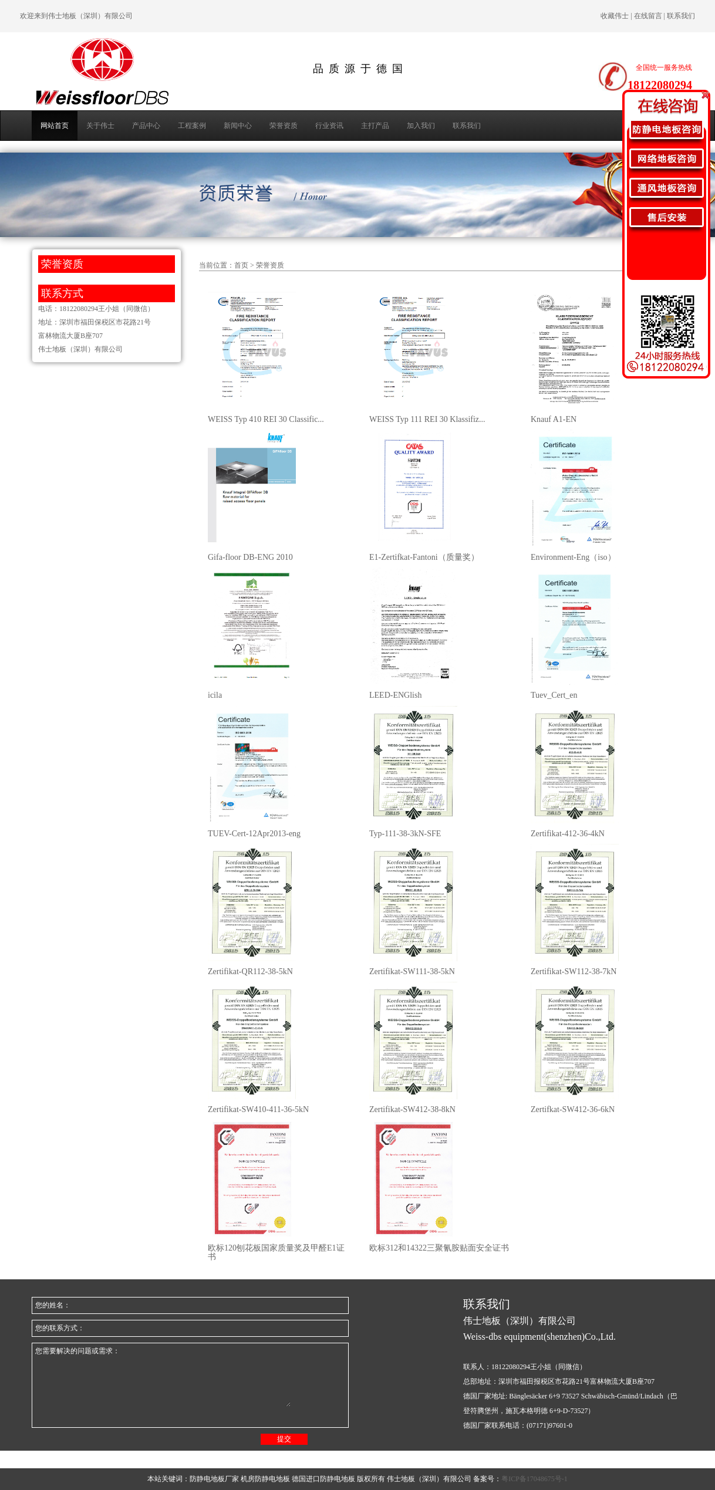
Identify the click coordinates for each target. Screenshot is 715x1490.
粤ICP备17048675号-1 (534, 1479)
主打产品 (375, 125)
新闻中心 (238, 125)
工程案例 (192, 125)
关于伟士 (100, 125)
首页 (241, 265)
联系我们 (467, 125)
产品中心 (146, 125)
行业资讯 (329, 125)
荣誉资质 (283, 125)
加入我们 (421, 125)
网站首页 (55, 125)
